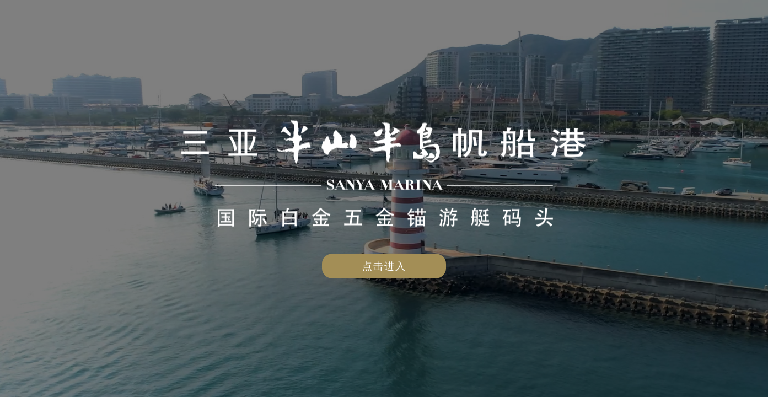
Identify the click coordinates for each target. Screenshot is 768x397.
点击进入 (384, 266)
